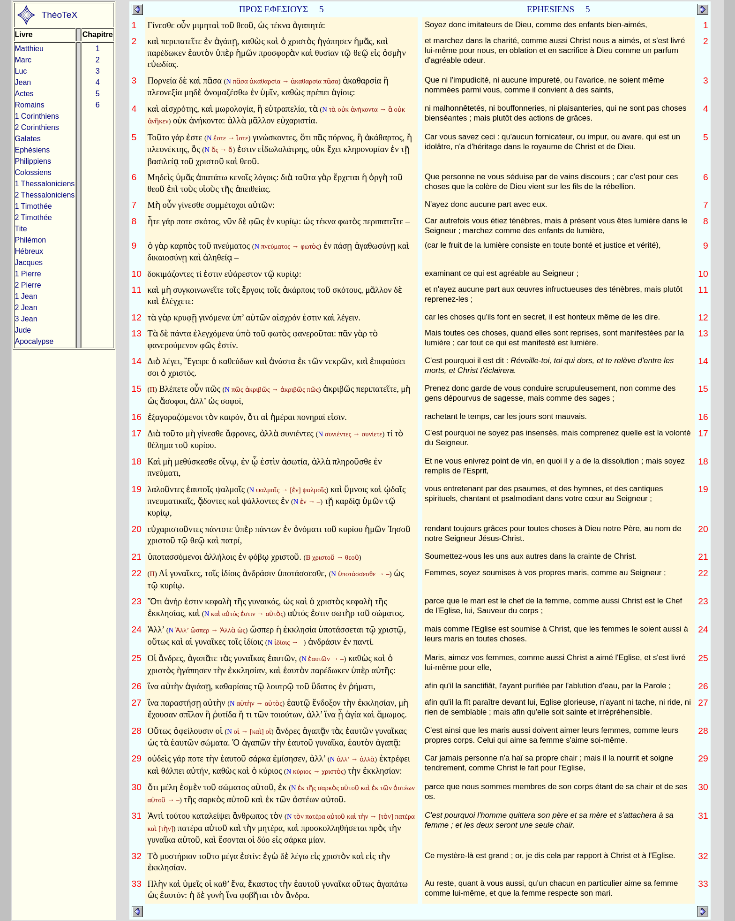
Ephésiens (32, 150)
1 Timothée (33, 206)
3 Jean (26, 319)
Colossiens (33, 172)
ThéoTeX (59, 15)
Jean (23, 82)
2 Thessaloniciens (45, 195)
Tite (21, 229)
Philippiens (33, 161)
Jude (23, 330)
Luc (21, 71)
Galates (28, 139)
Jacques (29, 262)
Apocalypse (34, 341)
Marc (23, 60)
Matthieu (29, 49)
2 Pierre (28, 285)
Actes (24, 94)
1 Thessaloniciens (45, 184)
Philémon (30, 240)
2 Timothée (33, 217)
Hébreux (29, 251)
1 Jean (26, 296)
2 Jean (26, 308)
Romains (30, 105)
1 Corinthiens (37, 116)
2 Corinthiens (37, 127)
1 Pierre (28, 274)
